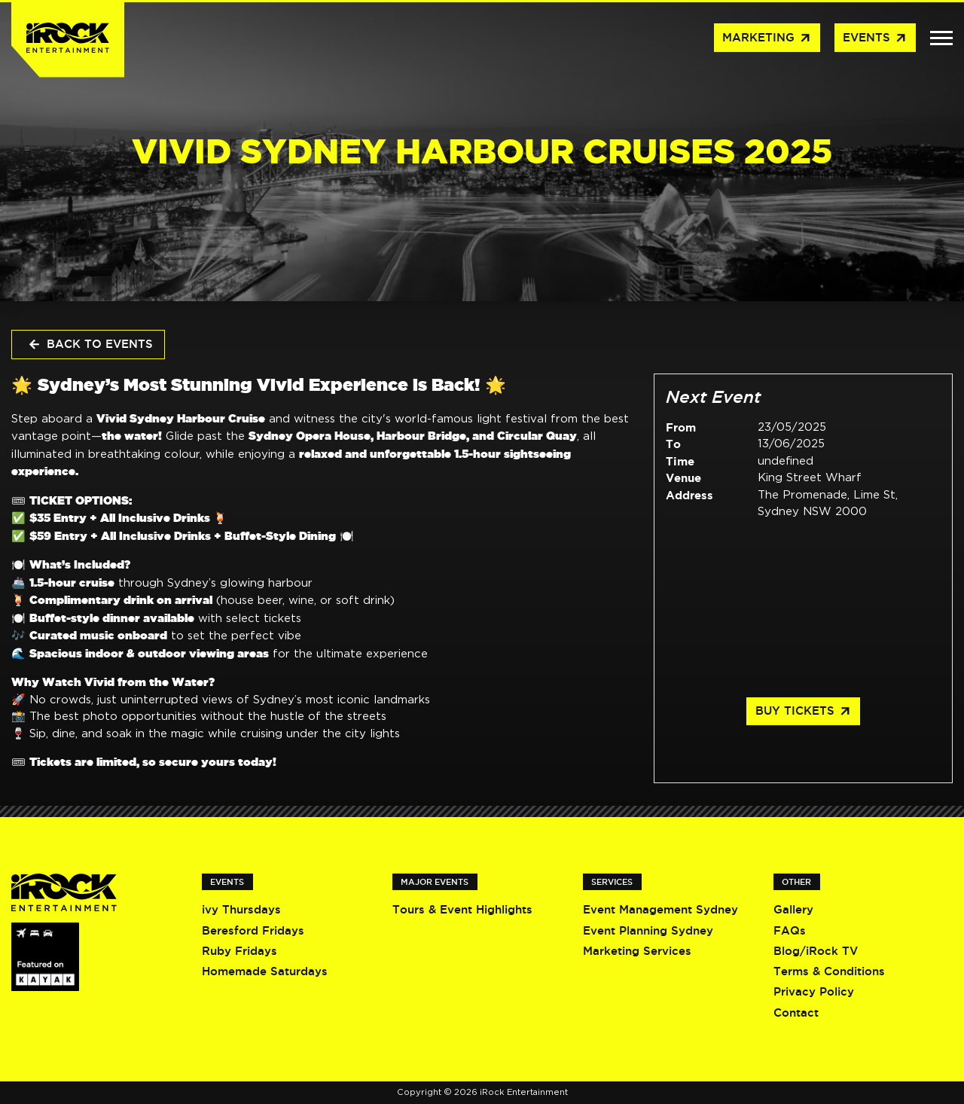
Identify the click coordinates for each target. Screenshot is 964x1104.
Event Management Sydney (660, 909)
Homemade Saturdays (265, 971)
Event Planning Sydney (648, 930)
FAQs (789, 930)
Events (875, 38)
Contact (796, 1012)
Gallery (793, 909)
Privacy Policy (813, 991)
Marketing (767, 38)
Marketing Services (637, 950)
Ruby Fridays (239, 950)
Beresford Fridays (253, 930)
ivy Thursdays (241, 909)
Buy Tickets (803, 711)
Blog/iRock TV (815, 950)
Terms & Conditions (829, 971)
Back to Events (90, 345)
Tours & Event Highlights (462, 909)
